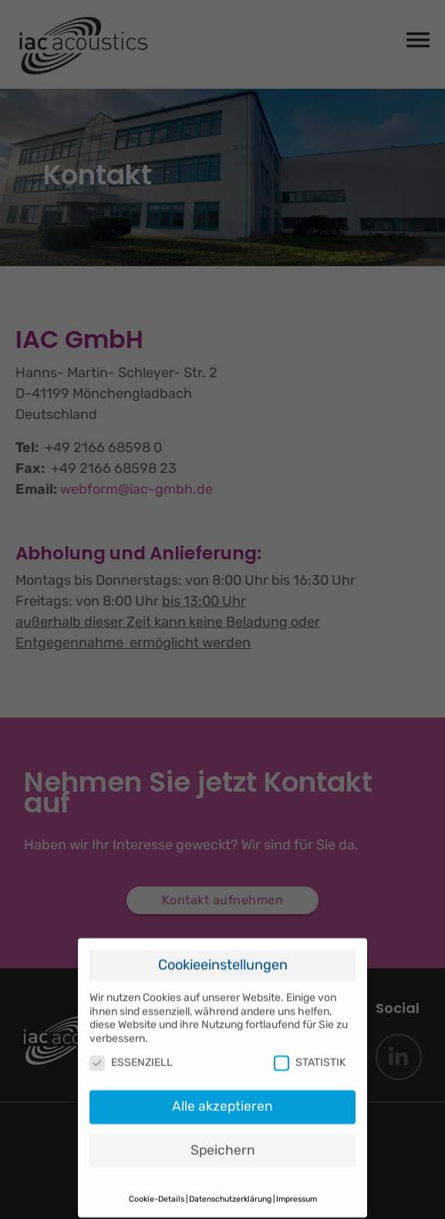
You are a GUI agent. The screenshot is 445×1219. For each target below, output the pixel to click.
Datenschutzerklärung (230, 1194)
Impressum (296, 1194)
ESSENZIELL (131, 1057)
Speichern (222, 1145)
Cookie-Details (156, 1194)
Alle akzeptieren (222, 1101)
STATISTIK (310, 1057)
